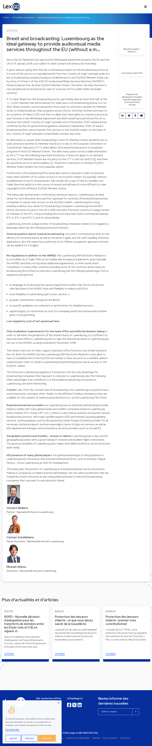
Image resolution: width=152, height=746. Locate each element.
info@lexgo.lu (75, 698)
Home (6, 17)
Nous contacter (110, 737)
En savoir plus (12, 729)
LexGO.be (125, 737)
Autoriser (47, 738)
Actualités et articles (23, 17)
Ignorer (13, 738)
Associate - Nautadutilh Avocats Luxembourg (31, 570)
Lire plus (9, 653)
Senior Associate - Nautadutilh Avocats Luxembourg (35, 541)
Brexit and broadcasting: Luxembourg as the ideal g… (64, 17)
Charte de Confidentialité (78, 737)
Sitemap (96, 737)
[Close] (58, 702)
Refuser (29, 738)
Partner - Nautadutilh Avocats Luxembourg (30, 512)
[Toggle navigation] (145, 7)
